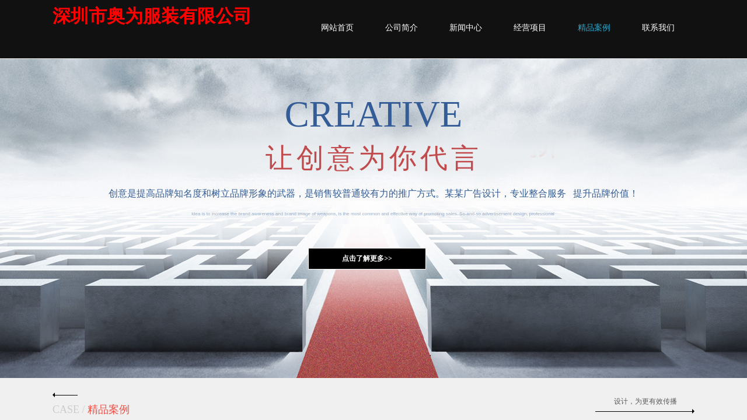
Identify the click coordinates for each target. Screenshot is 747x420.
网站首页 (337, 27)
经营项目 (530, 27)
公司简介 (401, 27)
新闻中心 (465, 27)
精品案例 (594, 27)
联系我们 (658, 27)
